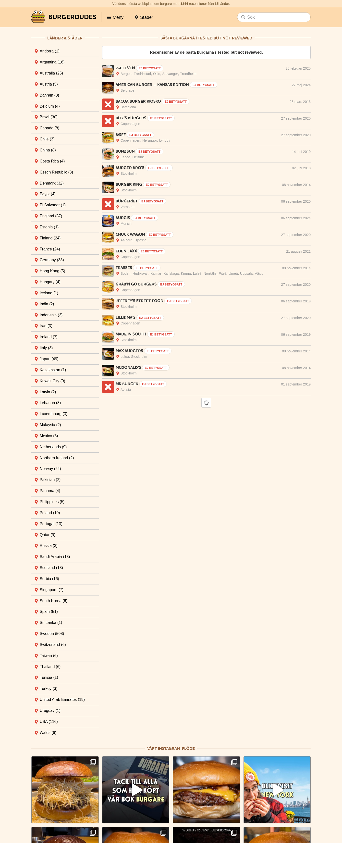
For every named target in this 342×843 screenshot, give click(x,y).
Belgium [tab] (50, 106)
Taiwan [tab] (49, 656)
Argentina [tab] (52, 62)
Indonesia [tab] (51, 315)
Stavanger (170, 74)
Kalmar (155, 273)
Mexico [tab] (49, 436)
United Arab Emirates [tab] (62, 699)
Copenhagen (130, 124)
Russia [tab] (49, 546)
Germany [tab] (52, 260)
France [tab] (50, 249)
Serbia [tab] (49, 579)
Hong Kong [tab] (52, 271)
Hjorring (140, 240)
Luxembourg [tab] (53, 414)
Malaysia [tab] (50, 425)
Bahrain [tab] (49, 95)
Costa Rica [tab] (52, 161)
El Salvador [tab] (53, 205)
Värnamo (127, 207)
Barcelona (128, 107)
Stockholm (128, 173)
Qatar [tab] (47, 535)
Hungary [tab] (50, 282)
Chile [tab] (47, 139)
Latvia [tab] (48, 392)
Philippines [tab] (52, 502)
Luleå (197, 273)
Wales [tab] (48, 733)
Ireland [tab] (49, 337)
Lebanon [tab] (50, 403)
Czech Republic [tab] (56, 172)
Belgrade (127, 90)
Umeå (233, 273)
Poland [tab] (50, 513)
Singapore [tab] (51, 590)
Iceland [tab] (49, 293)
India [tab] (47, 304)
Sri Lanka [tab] (51, 622)
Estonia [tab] (49, 227)
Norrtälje (210, 273)
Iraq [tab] (46, 326)
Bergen (126, 74)
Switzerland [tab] (53, 645)
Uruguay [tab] (50, 710)
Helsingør (149, 140)
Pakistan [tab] (50, 480)
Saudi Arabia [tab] (55, 557)
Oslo (156, 74)
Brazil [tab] (49, 117)
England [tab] (51, 216)
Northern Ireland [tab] (57, 458)
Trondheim (188, 74)
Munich (126, 223)
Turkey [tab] (48, 688)
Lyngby (164, 140)
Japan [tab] (49, 359)
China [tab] (48, 150)
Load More (206, 403)
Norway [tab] (50, 469)
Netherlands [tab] (53, 447)
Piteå (223, 273)
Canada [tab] (49, 128)
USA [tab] (49, 721)
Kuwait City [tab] (52, 381)
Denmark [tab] (52, 183)
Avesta (126, 390)
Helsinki (139, 157)
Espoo (125, 157)
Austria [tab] (49, 84)
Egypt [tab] (48, 194)
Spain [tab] (49, 611)
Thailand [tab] (50, 667)
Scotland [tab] (51, 568)
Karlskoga (171, 273)
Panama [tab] (50, 491)
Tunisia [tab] (49, 677)
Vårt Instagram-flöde (171, 748)
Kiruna (186, 273)
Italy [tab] (46, 348)
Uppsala (246, 273)
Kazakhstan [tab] (53, 370)
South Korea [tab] (53, 601)
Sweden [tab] (52, 634)
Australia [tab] (51, 73)
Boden (125, 273)
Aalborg (126, 240)
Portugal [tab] (51, 524)
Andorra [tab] (50, 51)
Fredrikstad (142, 74)
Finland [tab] (50, 238)
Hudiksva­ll (140, 273)
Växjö (259, 273)
